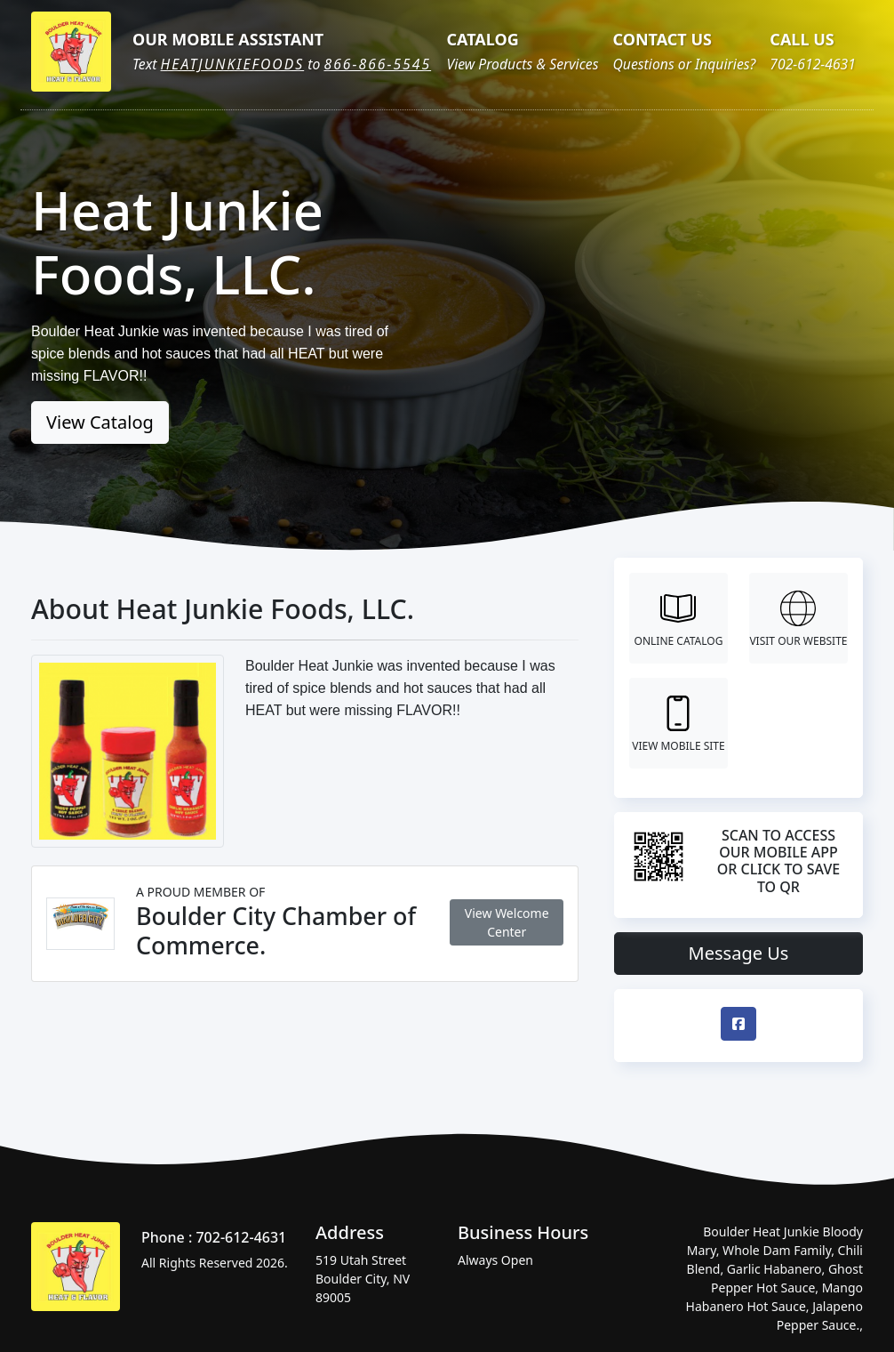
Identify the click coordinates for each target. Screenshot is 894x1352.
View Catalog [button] (100, 422)
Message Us (739, 953)
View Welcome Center (507, 922)
